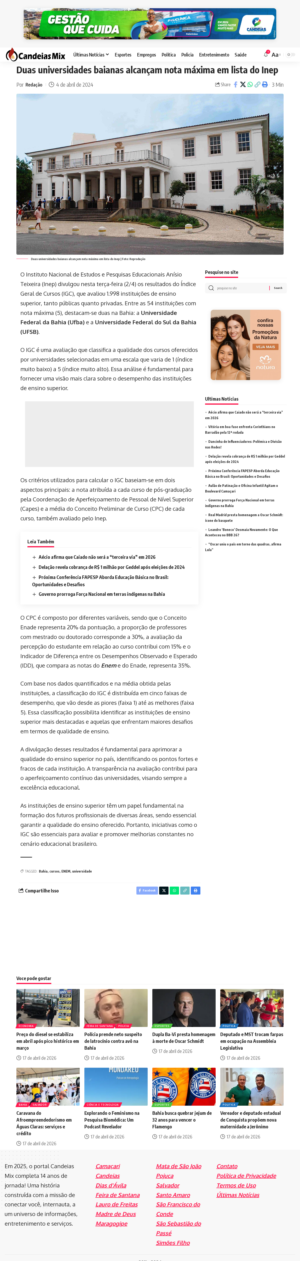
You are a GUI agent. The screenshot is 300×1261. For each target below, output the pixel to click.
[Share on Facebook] (235, 74)
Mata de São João (178, 1157)
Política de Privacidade (246, 1166)
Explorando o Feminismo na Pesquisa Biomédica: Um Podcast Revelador (111, 1111)
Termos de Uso (236, 1176)
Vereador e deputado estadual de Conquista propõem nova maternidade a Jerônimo (250, 1111)
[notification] (265, 44)
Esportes (162, 1016)
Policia (125, 1016)
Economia (26, 1016)
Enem (108, 655)
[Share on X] (243, 74)
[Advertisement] (109, 424)
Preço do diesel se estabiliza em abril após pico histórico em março (47, 1032)
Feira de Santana (100, 1016)
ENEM (65, 861)
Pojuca (164, 1166)
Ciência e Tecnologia (103, 1095)
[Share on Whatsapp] (250, 74)
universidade (82, 861)
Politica (229, 1016)
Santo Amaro (173, 1186)
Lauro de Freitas (116, 1195)
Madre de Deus (115, 1205)
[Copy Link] (257, 74)
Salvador (41, 1095)
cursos (54, 861)
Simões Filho (173, 1233)
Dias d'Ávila (110, 1176)
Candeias (107, 1166)
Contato (226, 1157)
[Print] (264, 74)
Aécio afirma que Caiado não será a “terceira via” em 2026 (97, 547)
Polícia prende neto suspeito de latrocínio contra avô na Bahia (113, 1032)
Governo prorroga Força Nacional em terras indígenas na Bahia (102, 583)
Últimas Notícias (237, 1186)
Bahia (43, 861)
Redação (35, 74)
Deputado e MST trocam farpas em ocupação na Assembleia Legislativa (251, 1032)
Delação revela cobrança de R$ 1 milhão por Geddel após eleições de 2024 (112, 557)
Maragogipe (111, 1214)
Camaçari (107, 1157)
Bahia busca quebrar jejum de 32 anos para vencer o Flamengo (182, 1111)
